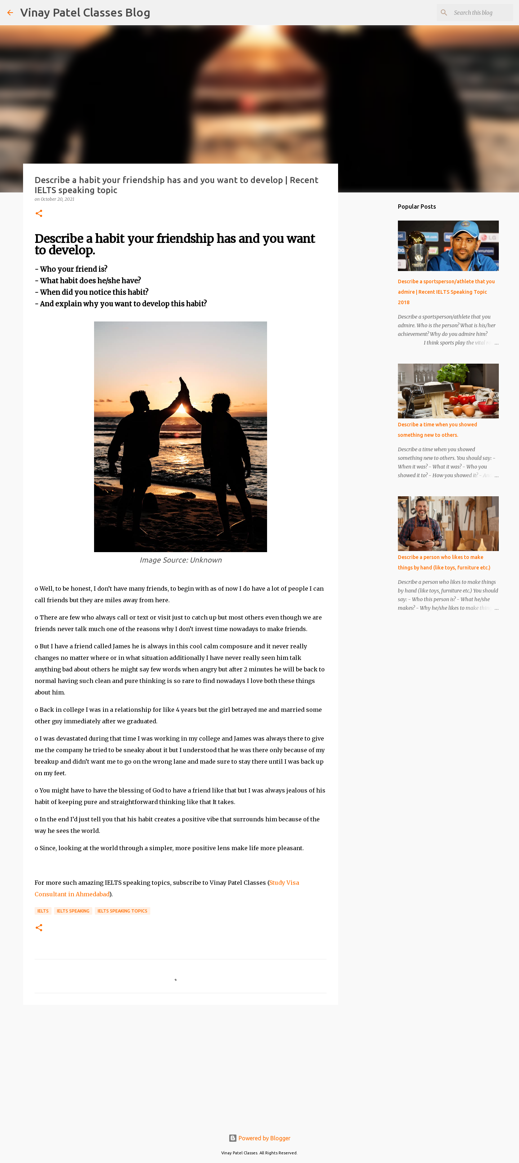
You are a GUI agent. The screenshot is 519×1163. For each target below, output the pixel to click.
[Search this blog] (475, 12)
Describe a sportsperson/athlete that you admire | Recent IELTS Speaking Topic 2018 (446, 292)
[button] (39, 214)
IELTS (43, 911)
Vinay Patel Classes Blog (85, 12)
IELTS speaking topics (122, 911)
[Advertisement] (180, 1066)
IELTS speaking (73, 911)
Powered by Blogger (259, 1138)
